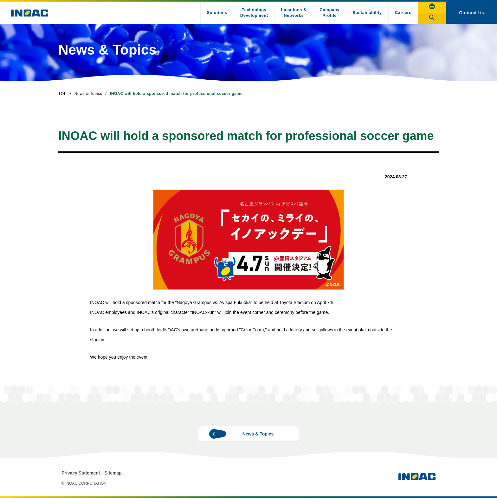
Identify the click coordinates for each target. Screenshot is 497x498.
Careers (403, 12)
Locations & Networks (294, 12)
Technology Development (254, 12)
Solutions (217, 12)
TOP (62, 93)
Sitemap (112, 472)
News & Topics (88, 93)
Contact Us (471, 12)
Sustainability (367, 12)
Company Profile (329, 12)
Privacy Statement (80, 472)
